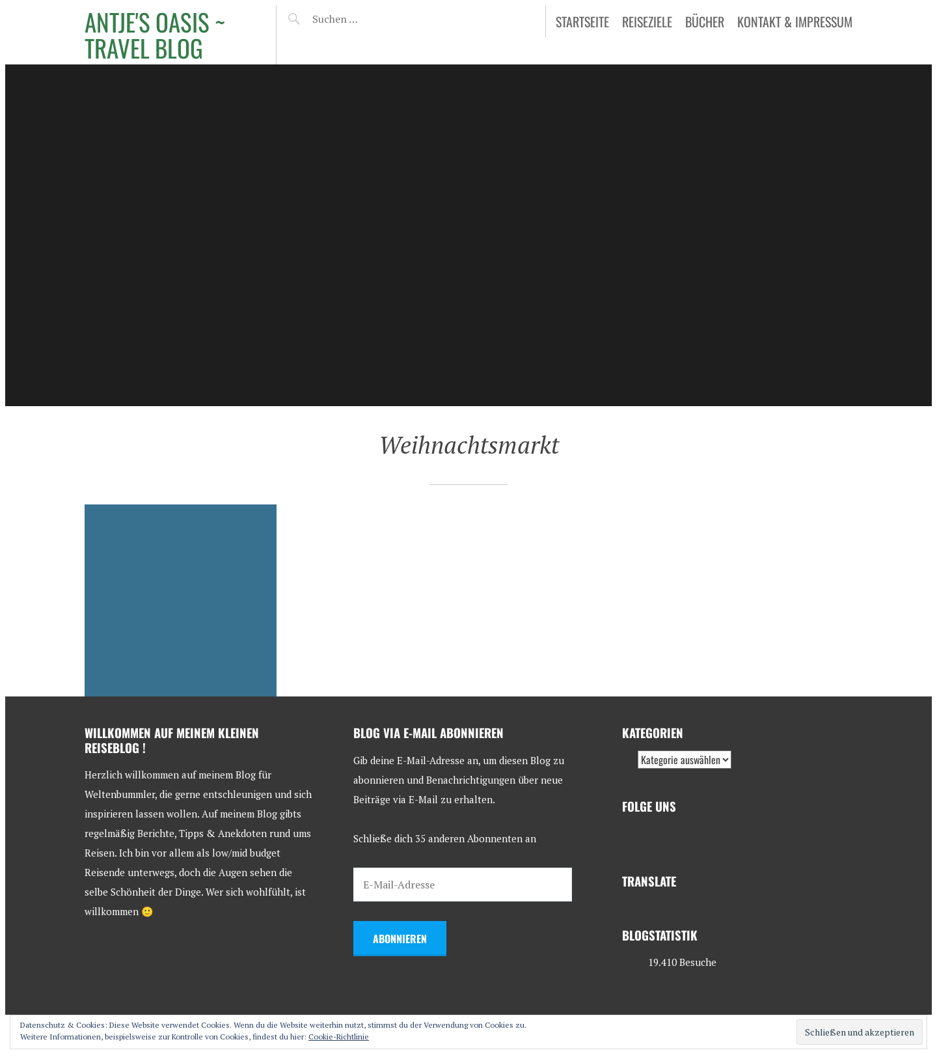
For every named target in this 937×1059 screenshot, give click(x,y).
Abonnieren (400, 938)
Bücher (704, 21)
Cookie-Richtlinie (338, 1036)
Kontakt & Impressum (794, 21)
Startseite (582, 21)
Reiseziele (647, 21)
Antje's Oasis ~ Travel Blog (155, 35)
